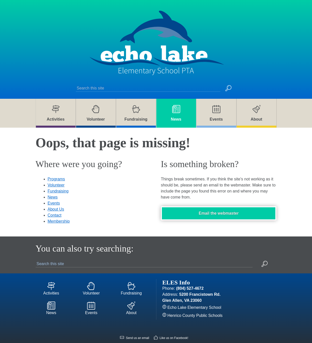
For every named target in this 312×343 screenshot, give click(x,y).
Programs (56, 168)
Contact (54, 204)
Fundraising (58, 180)
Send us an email (134, 327)
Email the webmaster (219, 202)
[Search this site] (148, 76)
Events (54, 192)
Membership (59, 210)
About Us (56, 198)
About (131, 298)
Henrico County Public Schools (192, 305)
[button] (228, 77)
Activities (51, 278)
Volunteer (56, 174)
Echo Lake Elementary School (191, 297)
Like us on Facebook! (171, 327)
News (53, 186)
